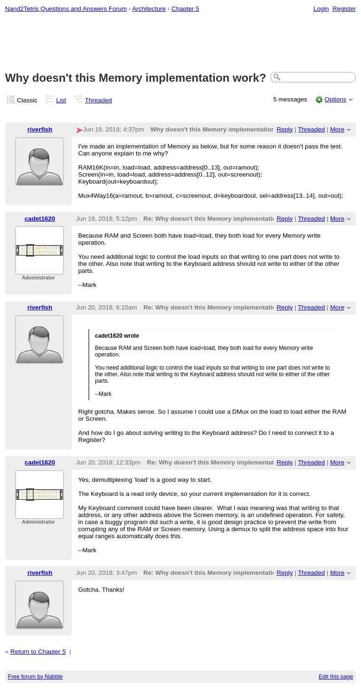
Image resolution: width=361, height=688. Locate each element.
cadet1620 (39, 218)
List (61, 100)
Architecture (149, 8)
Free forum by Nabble (35, 676)
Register (344, 8)
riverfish (39, 129)
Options (335, 99)
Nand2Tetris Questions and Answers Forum (66, 8)
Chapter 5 (185, 8)
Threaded (98, 100)
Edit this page (336, 676)
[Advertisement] (180, 43)
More (337, 129)
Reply (285, 129)
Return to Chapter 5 (38, 651)
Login (321, 8)
